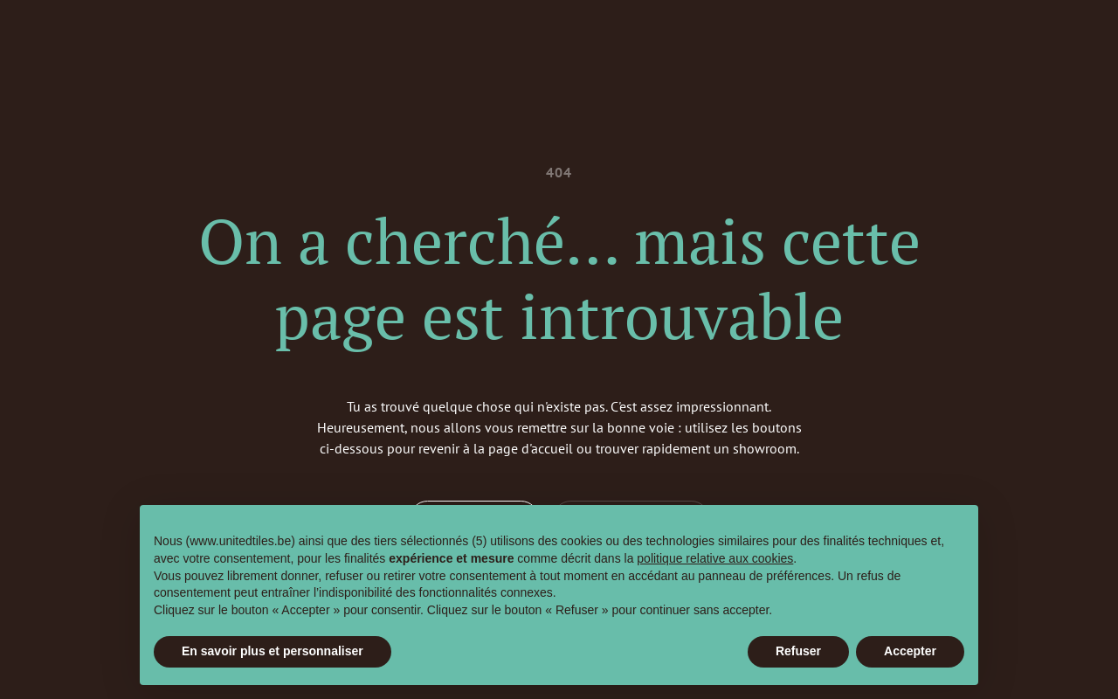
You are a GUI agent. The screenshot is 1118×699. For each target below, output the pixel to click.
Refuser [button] (798, 651)
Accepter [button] (910, 651)
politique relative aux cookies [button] (715, 558)
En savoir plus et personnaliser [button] (272, 651)
